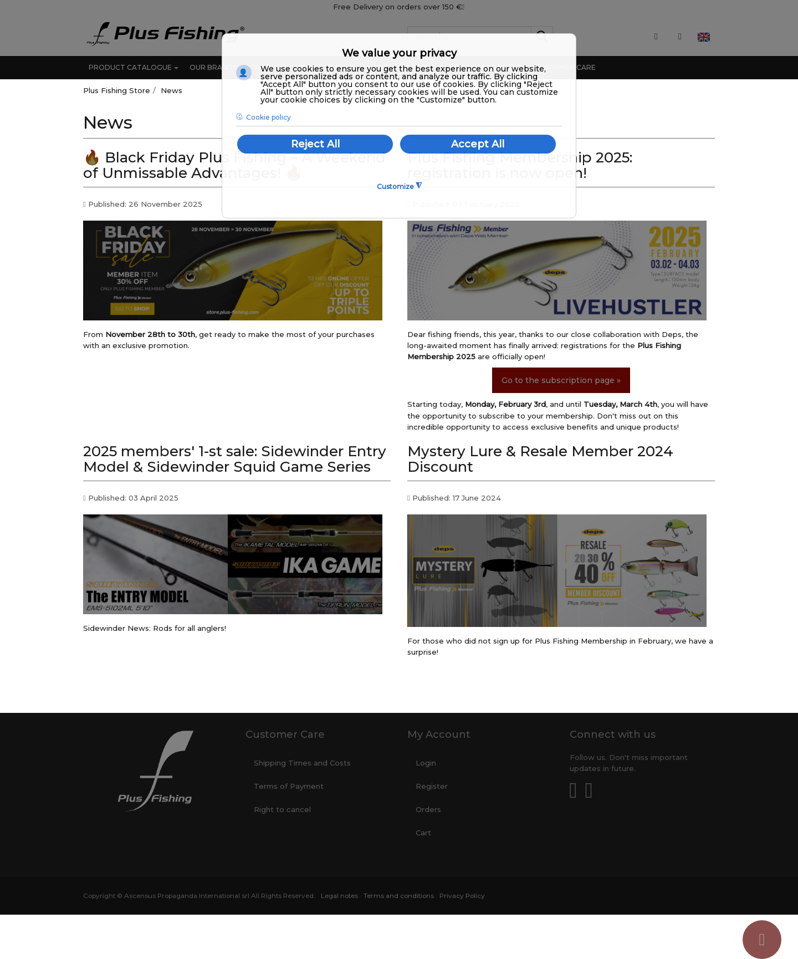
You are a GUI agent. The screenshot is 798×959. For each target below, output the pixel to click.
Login (426, 762)
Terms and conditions (399, 896)
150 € (453, 6)
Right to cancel (282, 809)
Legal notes (339, 896)
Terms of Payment (289, 786)
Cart (423, 832)
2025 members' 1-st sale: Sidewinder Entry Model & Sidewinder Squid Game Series (234, 459)
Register (432, 786)
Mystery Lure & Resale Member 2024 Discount (540, 459)
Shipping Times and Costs (302, 762)
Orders (428, 809)
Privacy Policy (462, 896)
